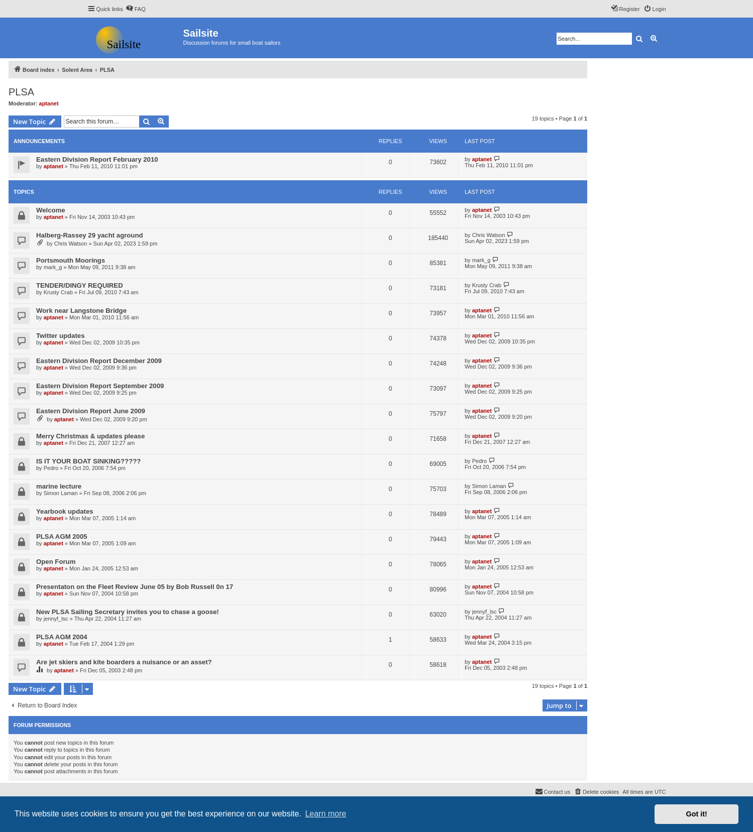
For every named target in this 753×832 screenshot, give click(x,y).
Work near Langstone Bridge (81, 310)
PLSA (21, 91)
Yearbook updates (64, 511)
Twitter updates (60, 335)
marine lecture (58, 486)
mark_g (53, 267)
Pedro (51, 468)
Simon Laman (61, 493)
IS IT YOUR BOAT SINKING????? (88, 461)
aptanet (49, 103)
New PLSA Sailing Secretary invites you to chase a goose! (127, 612)
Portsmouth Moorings (70, 260)
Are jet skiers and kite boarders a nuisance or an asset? (124, 662)
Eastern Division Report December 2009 (99, 361)
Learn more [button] (325, 813)
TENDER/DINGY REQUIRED (79, 285)
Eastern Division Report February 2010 (97, 159)
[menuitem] (136, 9)
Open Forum (55, 561)
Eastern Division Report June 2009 (90, 411)
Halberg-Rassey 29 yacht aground (89, 235)
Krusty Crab (58, 292)
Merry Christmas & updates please (90, 436)
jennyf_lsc (56, 619)
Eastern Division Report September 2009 (100, 386)
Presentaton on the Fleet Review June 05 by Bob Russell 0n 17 (134, 586)
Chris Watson (70, 244)
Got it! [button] (696, 814)
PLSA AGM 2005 (61, 536)
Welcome (50, 210)
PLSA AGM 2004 (61, 637)
